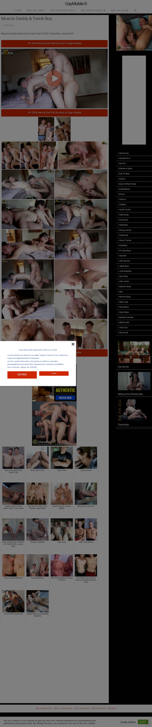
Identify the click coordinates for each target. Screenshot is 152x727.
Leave (53, 372)
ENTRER (22, 374)
